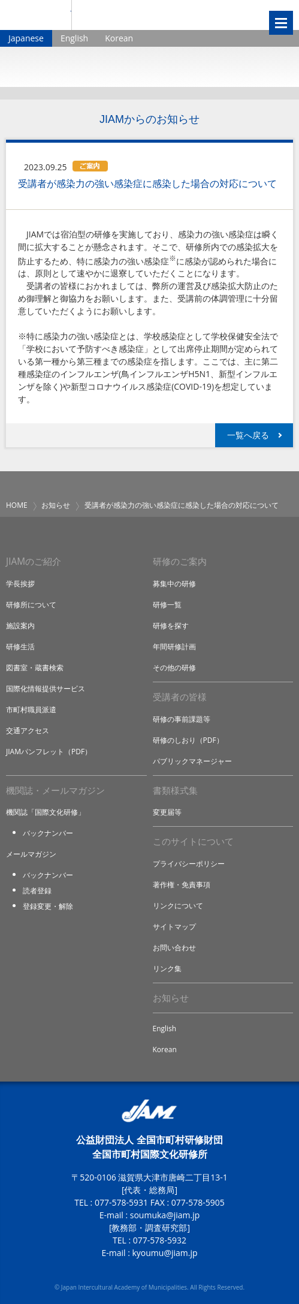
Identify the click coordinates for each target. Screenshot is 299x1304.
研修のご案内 (180, 561)
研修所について (31, 605)
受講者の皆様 (180, 697)
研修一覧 (167, 605)
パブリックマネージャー (192, 761)
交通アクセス (27, 730)
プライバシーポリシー (189, 864)
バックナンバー (48, 833)
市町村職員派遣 (31, 709)
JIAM (35, 15)
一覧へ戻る (248, 435)
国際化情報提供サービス (45, 688)
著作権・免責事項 (181, 885)
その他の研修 (174, 667)
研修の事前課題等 (181, 719)
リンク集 (167, 968)
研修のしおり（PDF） (188, 740)
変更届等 (167, 812)
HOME (17, 505)
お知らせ (55, 505)
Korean (119, 38)
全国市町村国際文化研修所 (154, 15)
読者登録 (37, 891)
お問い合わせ (174, 947)
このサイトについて (193, 841)
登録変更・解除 (48, 906)
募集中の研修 (174, 584)
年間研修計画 (174, 647)
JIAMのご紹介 (33, 561)
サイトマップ (174, 926)
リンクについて (178, 906)
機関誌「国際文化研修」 (45, 812)
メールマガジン (31, 854)
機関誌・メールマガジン (55, 790)
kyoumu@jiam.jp (164, 1252)
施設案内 (20, 626)
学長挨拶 (20, 584)
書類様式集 (175, 790)
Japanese (26, 38)
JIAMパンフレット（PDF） (49, 751)
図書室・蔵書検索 (35, 667)
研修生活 (20, 647)
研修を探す (171, 626)
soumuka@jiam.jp (165, 1215)
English (74, 38)
